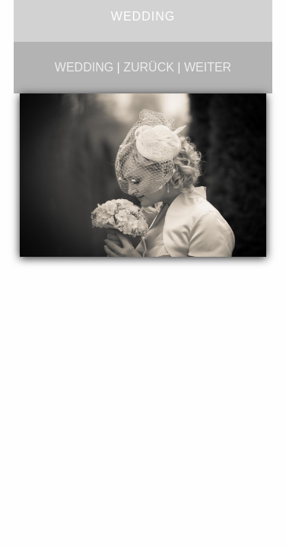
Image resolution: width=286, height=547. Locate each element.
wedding (84, 67)
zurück (148, 67)
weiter (207, 67)
